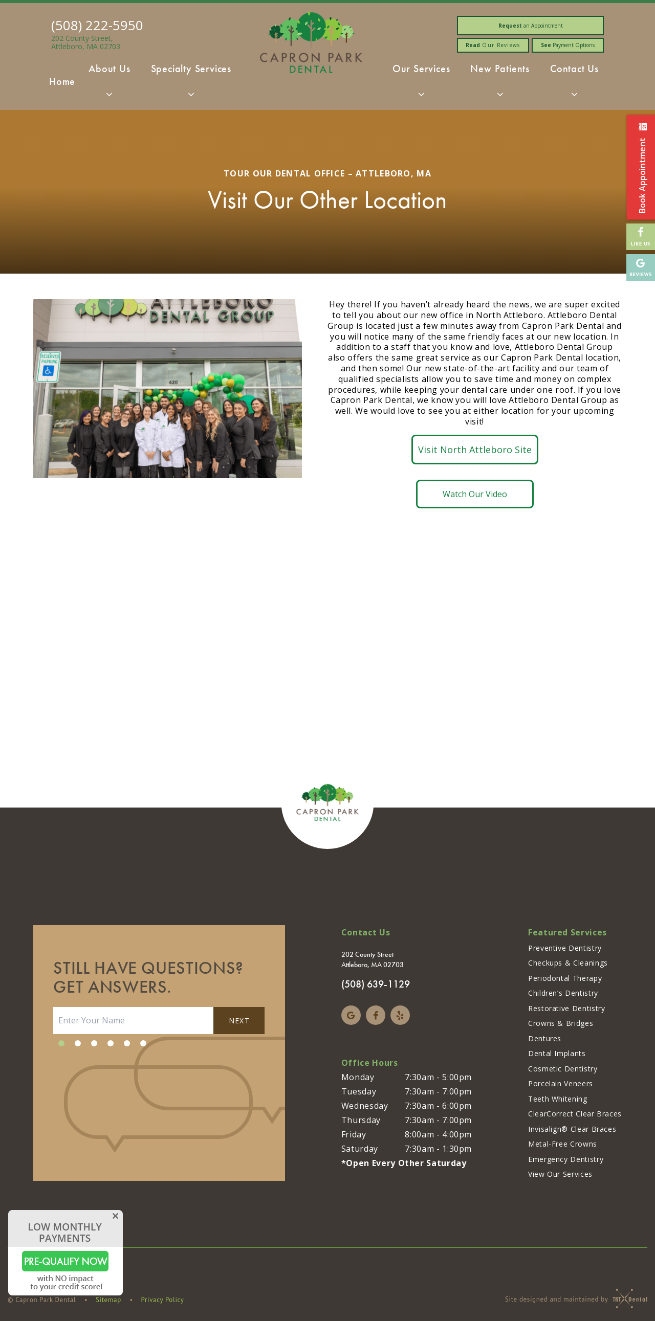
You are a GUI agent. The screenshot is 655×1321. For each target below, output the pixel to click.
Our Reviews (493, 45)
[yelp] (400, 1015)
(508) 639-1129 (375, 984)
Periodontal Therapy (565, 978)
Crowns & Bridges (560, 1023)
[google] (351, 1015)
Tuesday (358, 1091)
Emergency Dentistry (565, 1159)
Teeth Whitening (557, 1099)
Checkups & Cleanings (568, 963)
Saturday (359, 1148)
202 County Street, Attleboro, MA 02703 (85, 42)
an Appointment (530, 25)
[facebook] (375, 1015)
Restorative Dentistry (566, 1008)
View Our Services (560, 1174)
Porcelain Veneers (560, 1083)
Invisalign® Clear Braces (572, 1129)
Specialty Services (191, 84)
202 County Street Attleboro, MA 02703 (372, 959)
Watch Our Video (475, 494)
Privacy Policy (162, 1299)
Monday (358, 1077)
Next (239, 1020)
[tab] (61, 1043)
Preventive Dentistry (565, 948)
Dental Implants (557, 1053)
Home (62, 81)
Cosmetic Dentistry (563, 1068)
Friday (353, 1134)
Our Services (421, 84)
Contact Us (574, 84)
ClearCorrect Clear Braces (575, 1113)
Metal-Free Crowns (562, 1144)
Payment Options (568, 45)
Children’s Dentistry (563, 993)
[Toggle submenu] (109, 94)
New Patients (500, 84)
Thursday (361, 1120)
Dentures (544, 1038)
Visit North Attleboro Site (475, 449)
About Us (109, 84)
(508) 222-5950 (97, 25)
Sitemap (108, 1299)
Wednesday (364, 1105)
